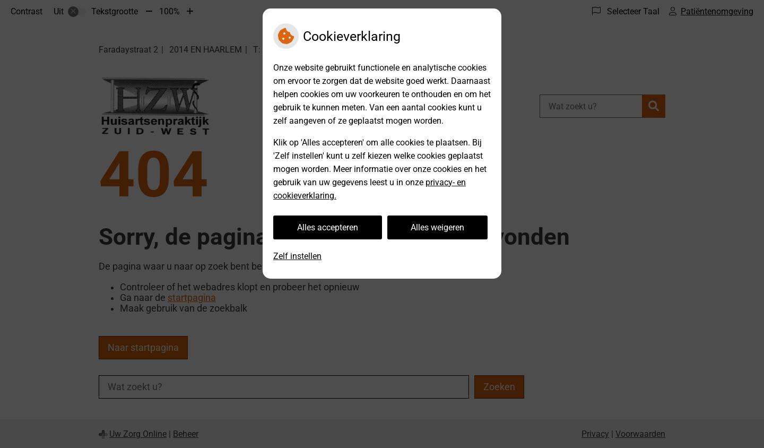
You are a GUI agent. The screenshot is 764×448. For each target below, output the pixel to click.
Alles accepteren (327, 227)
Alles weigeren (437, 227)
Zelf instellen (297, 256)
